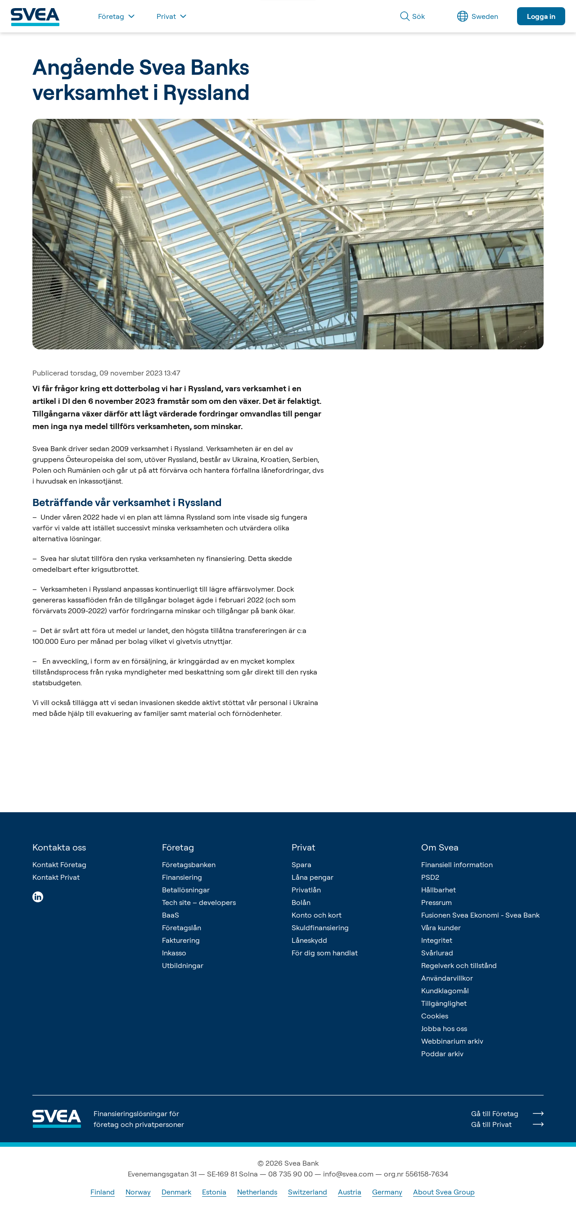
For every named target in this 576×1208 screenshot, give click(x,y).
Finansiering (182, 877)
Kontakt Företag (59, 864)
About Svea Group (444, 1191)
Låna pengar (312, 877)
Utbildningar (182, 965)
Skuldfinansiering (320, 927)
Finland (102, 1191)
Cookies (434, 1015)
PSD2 (430, 877)
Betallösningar (186, 889)
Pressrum (436, 902)
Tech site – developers (199, 902)
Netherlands (257, 1191)
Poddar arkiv (442, 1053)
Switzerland (307, 1191)
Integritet (436, 940)
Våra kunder (441, 927)
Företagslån (181, 927)
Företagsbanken (189, 864)
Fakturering (181, 940)
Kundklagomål (445, 990)
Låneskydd (309, 940)
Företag (178, 847)
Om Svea (440, 847)
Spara (301, 864)
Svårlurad (437, 952)
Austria (349, 1191)
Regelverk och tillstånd (459, 965)
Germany (387, 1191)
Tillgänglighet (444, 1003)
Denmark (176, 1191)
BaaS (170, 914)
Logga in (541, 16)
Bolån (301, 902)
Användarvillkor (447, 977)
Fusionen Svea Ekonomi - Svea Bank (480, 914)
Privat (303, 847)
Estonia (214, 1191)
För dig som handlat (325, 952)
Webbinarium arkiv (452, 1040)
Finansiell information (457, 864)
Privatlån (306, 889)
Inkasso (174, 952)
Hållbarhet (438, 889)
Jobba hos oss (444, 1028)
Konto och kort (317, 914)
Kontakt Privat (56, 877)
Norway (138, 1191)
